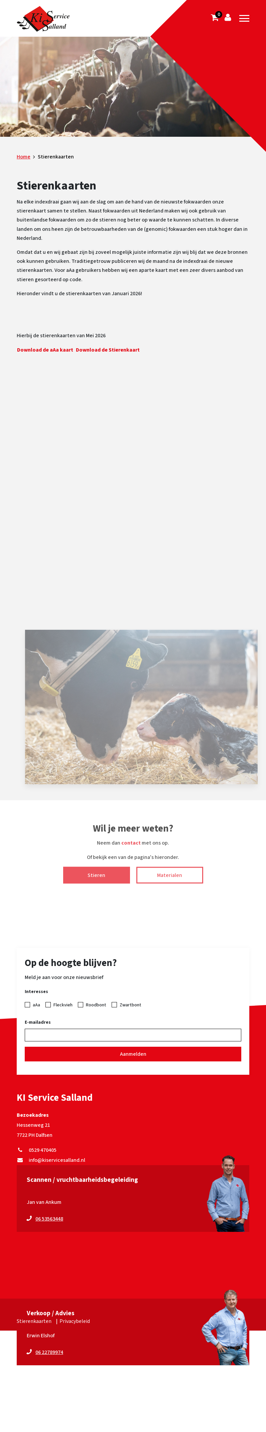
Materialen (169, 881)
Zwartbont (130, 1005)
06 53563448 (49, 1219)
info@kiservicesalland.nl (51, 1160)
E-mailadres (38, 1022)
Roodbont (96, 1005)
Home (23, 156)
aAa (36, 1005)
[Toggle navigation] (244, 18)
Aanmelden (133, 1054)
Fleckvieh (63, 1005)
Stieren (96, 881)
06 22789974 (49, 1352)
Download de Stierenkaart (108, 350)
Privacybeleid (74, 1321)
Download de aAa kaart (45, 350)
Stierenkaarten (34, 1321)
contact (131, 849)
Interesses (36, 991)
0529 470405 (36, 1150)
